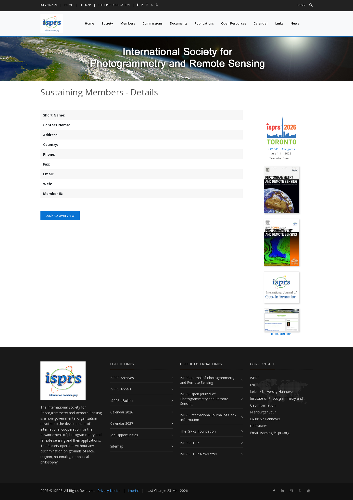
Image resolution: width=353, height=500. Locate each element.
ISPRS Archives (122, 377)
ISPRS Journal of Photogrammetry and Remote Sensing (207, 380)
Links (279, 23)
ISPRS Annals (120, 389)
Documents (178, 23)
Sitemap (85, 5)
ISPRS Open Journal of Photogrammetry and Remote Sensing (204, 399)
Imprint (133, 490)
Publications (204, 23)
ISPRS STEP (189, 442)
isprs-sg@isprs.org (274, 432)
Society (107, 23)
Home (68, 5)
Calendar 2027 (121, 423)
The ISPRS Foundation (114, 5)
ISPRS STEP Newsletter (198, 454)
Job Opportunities (124, 435)
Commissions (152, 23)
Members (127, 23)
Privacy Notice (109, 490)
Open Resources (233, 23)
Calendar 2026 (121, 412)
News (294, 23)
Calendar (260, 23)
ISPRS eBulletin (122, 400)
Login (301, 5)
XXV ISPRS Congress (281, 132)
